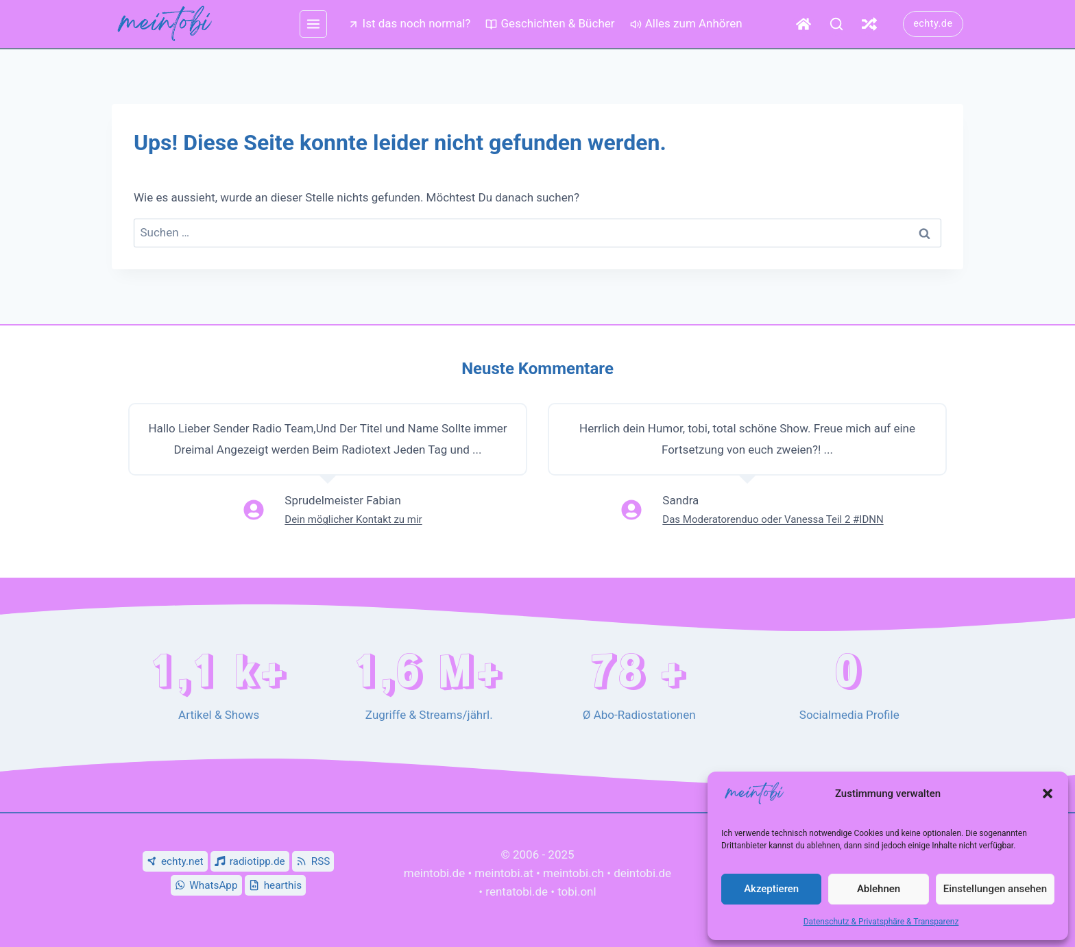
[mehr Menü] (313, 24)
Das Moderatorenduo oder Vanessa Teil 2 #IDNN (772, 519)
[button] (1047, 793)
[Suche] (836, 24)
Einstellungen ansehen (995, 889)
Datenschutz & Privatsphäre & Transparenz (881, 921)
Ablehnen (878, 889)
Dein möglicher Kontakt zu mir (353, 519)
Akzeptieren (771, 889)
